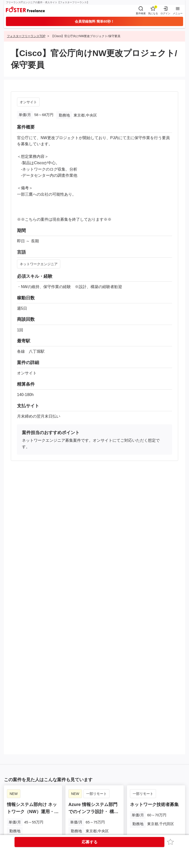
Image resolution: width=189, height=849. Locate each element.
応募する (89, 842)
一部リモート (96, 794)
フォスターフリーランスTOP (26, 36)
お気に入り (171, 842)
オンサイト (28, 102)
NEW (14, 794)
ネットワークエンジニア (39, 264)
